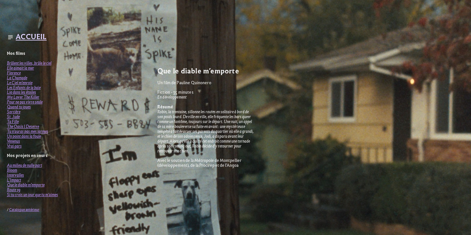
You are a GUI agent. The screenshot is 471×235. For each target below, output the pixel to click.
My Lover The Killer (23, 97)
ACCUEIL (31, 36)
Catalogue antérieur (24, 209)
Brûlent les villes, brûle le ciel (29, 63)
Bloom (12, 170)
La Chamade (17, 78)
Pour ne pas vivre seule (25, 102)
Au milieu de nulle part (24, 165)
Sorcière (13, 112)
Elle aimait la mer (20, 68)
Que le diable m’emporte (25, 185)
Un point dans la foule (24, 136)
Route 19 (13, 190)
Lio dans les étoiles (21, 92)
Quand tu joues (19, 107)
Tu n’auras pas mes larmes (27, 131)
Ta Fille (13, 121)
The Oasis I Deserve (23, 126)
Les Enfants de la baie (24, 88)
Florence (14, 73)
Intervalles (15, 175)
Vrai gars (14, 146)
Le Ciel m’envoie (19, 83)
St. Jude (13, 117)
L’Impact (14, 180)
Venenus (13, 141)
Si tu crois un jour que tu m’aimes (32, 195)
